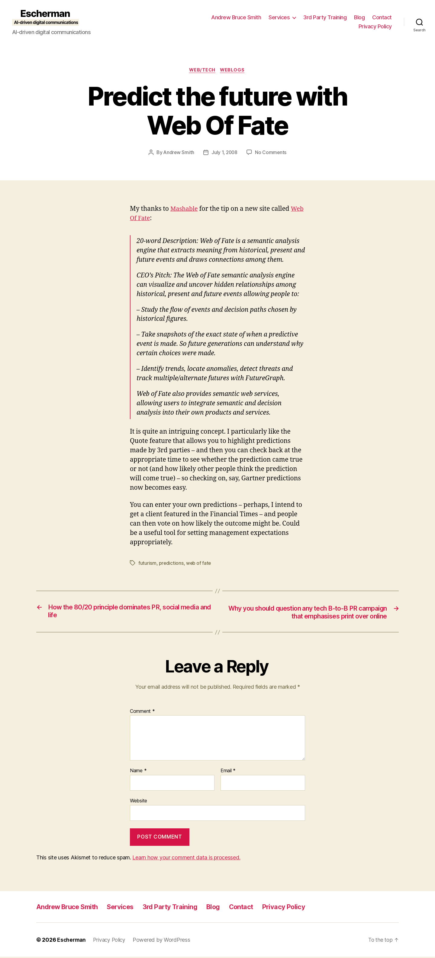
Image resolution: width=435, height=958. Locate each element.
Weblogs (233, 70)
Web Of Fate (148, 219)
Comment (142, 712)
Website (138, 802)
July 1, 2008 (224, 153)
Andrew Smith (178, 153)
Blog (359, 17)
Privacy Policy (375, 26)
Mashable (185, 209)
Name (138, 772)
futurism (147, 564)
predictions (171, 564)
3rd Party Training (324, 17)
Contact (382, 17)
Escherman (72, 941)
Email (228, 772)
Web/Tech (202, 70)
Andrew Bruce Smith (236, 17)
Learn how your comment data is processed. (186, 858)
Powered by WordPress (165, 941)
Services (279, 17)
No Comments (271, 153)
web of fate (199, 564)
